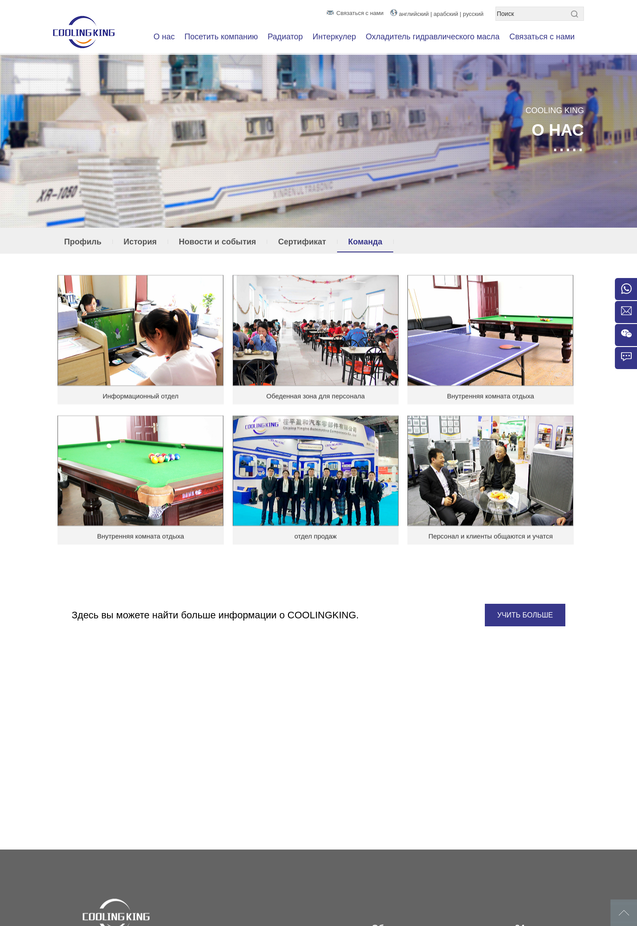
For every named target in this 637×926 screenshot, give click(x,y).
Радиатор (285, 36)
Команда (365, 241)
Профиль (82, 241)
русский (473, 14)
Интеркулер (334, 36)
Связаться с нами (360, 13)
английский (414, 14)
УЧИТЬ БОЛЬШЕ (525, 615)
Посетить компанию (221, 36)
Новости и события (217, 241)
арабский (446, 14)
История (140, 241)
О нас (164, 36)
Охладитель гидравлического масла (433, 36)
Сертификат (302, 241)
